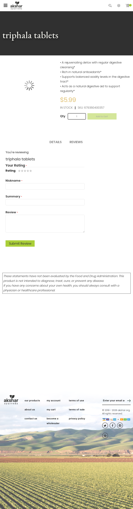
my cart (51, 409)
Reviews (76, 142)
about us (30, 409)
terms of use (76, 400)
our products (32, 400)
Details (55, 142)
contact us (31, 418)
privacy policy (77, 418)
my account (53, 400)
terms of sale (77, 409)
